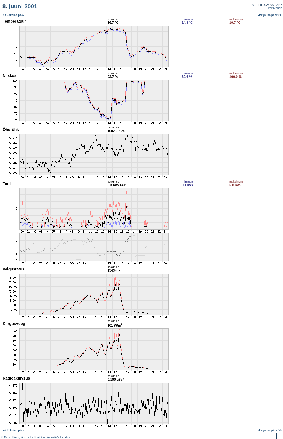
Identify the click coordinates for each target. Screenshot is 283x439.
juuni (16, 6)
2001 (30, 6)
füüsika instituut (30, 437)
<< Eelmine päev (13, 15)
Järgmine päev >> (270, 15)
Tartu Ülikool (11, 437)
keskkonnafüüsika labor (55, 437)
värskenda (275, 8)
